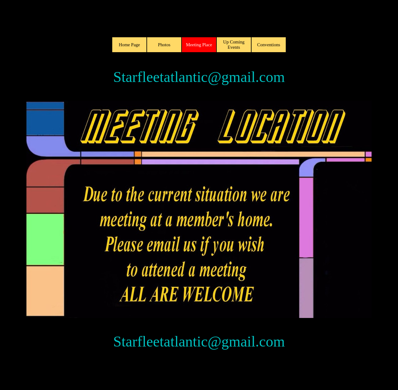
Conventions (268, 44)
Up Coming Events (234, 44)
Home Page (129, 44)
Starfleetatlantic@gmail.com (199, 77)
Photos (164, 44)
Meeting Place (199, 44)
